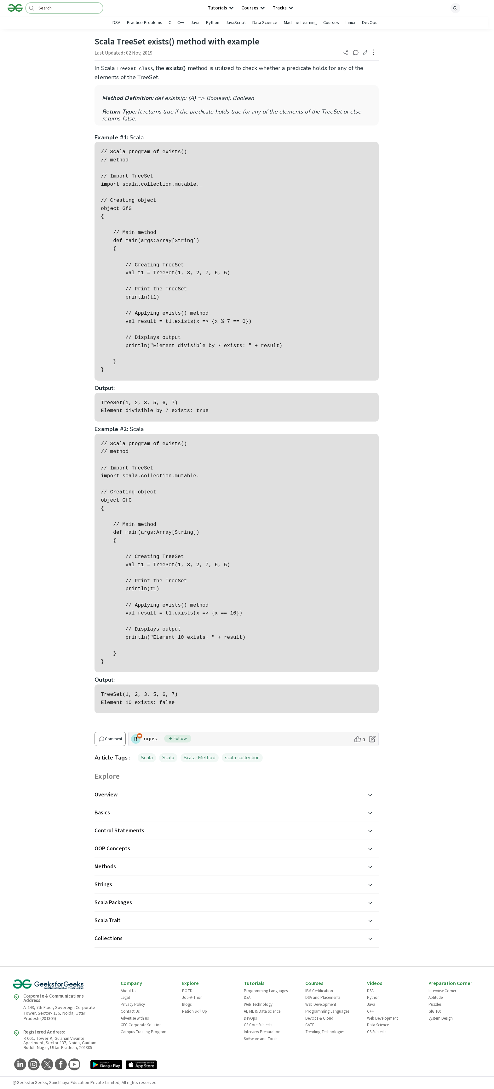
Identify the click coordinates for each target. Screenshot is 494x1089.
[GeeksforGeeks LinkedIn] (19, 1064)
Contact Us (130, 1011)
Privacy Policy (133, 1004)
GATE (309, 1025)
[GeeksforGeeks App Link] (106, 1065)
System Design (440, 1018)
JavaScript (236, 22)
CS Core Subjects (258, 1025)
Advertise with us (135, 1018)
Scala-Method (199, 757)
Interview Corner (442, 991)
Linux (350, 22)
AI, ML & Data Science (262, 1011)
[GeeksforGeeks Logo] (61, 986)
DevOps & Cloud (319, 1018)
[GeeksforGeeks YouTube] (73, 1064)
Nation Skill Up (194, 1011)
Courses (331, 22)
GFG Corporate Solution (141, 1025)
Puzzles (434, 1004)
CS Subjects (376, 1032)
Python (212, 22)
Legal (125, 997)
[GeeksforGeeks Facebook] (60, 1064)
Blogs (187, 1004)
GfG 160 (434, 1011)
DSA (116, 22)
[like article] (359, 739)
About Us (128, 991)
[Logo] (15, 8)
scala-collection (242, 757)
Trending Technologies (324, 1032)
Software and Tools (260, 1039)
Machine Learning (300, 22)
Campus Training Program (143, 1032)
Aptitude (435, 997)
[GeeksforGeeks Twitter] (46, 1064)
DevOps (369, 22)
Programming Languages (266, 991)
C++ (180, 22)
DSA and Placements (322, 997)
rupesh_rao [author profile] (154, 738)
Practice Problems (144, 22)
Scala (147, 757)
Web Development (320, 1004)
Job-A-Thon (192, 997)
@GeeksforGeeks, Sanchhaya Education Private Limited (66, 1082)
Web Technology (258, 1004)
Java (195, 22)
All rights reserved (139, 1082)
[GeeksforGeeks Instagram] (33, 1064)
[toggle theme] (456, 8)
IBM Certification (319, 991)
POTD (187, 991)
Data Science (264, 22)
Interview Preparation (262, 1032)
